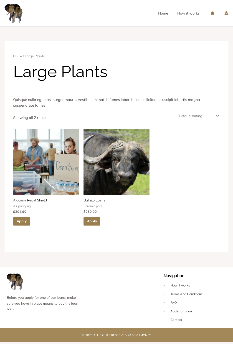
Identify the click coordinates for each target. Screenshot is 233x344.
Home (163, 13)
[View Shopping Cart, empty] (212, 13)
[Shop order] (197, 116)
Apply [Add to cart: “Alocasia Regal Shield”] (23, 222)
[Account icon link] (226, 13)
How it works (188, 13)
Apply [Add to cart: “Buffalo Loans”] (93, 222)
